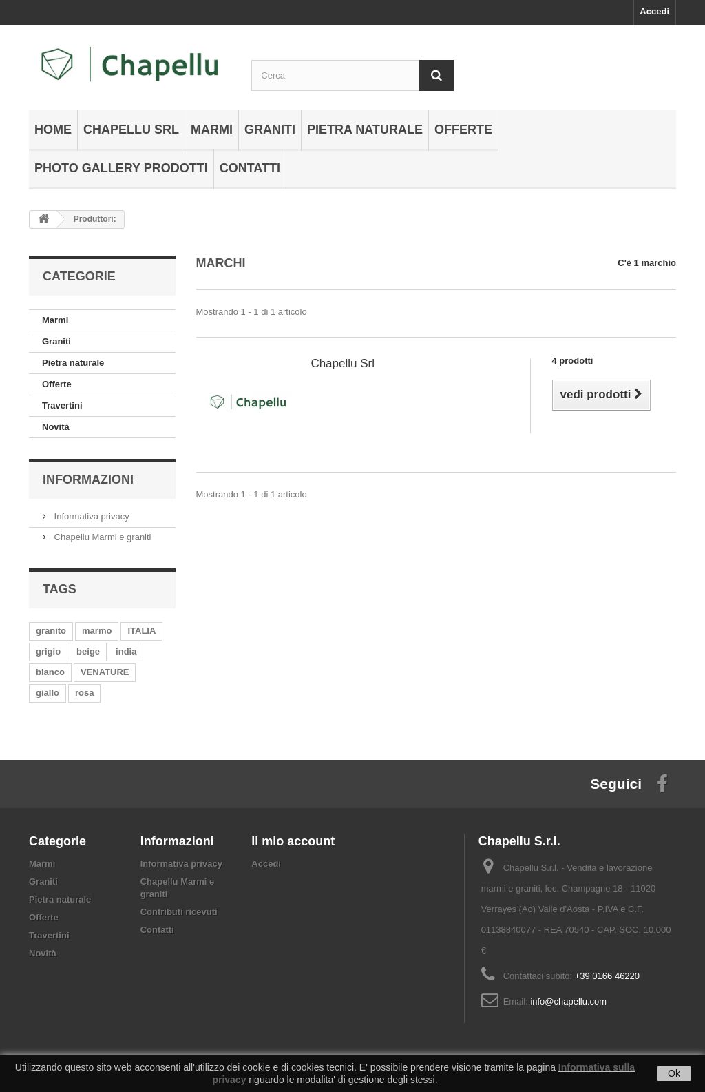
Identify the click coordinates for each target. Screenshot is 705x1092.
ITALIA (141, 631)
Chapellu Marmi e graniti (101, 537)
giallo (47, 693)
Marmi (212, 129)
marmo (97, 631)
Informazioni (88, 479)
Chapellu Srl (131, 129)
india (126, 651)
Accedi (654, 11)
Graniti (269, 129)
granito (51, 631)
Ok (674, 1073)
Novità (56, 427)
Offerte (463, 129)
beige (88, 651)
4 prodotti (572, 361)
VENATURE (105, 672)
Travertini (62, 405)
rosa (84, 693)
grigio (48, 651)
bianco (50, 672)
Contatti (250, 168)
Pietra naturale (365, 129)
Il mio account (293, 841)
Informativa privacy (90, 516)
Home (53, 129)
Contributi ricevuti (179, 912)
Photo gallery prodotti (121, 168)
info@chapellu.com (568, 1001)
